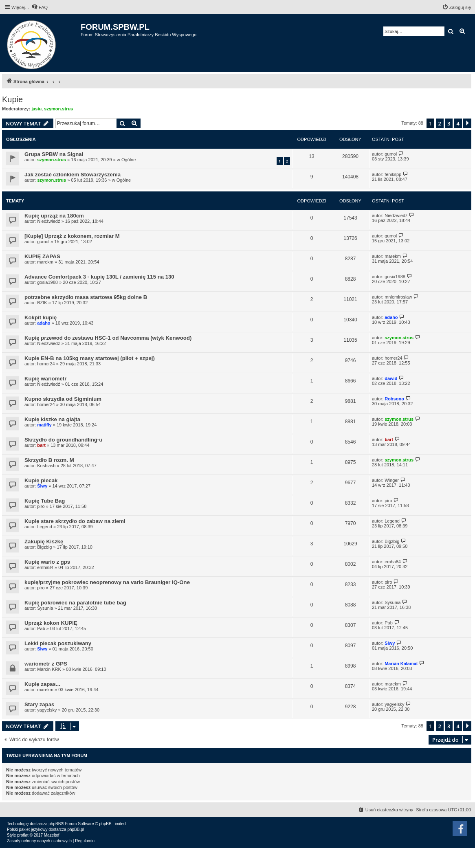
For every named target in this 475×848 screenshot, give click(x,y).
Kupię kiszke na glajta (52, 419)
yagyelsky (47, 709)
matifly (44, 424)
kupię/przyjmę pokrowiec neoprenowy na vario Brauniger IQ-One (107, 582)
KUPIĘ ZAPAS (42, 256)
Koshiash (46, 465)
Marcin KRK (49, 669)
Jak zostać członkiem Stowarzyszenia (72, 174)
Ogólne (128, 159)
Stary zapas (39, 704)
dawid (391, 378)
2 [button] (439, 123)
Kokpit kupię (40, 317)
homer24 (46, 363)
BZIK (42, 302)
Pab (41, 628)
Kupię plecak (40, 480)
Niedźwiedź (48, 221)
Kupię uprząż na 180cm (54, 216)
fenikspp (393, 174)
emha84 (45, 567)
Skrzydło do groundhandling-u (63, 440)
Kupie (12, 99)
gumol (391, 154)
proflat (23, 835)
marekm (45, 261)
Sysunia (45, 608)
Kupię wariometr (45, 379)
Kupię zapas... (42, 684)
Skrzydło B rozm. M (49, 460)
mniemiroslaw (398, 296)
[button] (467, 123)
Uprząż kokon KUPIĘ (50, 623)
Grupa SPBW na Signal (53, 154)
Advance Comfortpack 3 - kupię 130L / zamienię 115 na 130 (99, 277)
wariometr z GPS (45, 664)
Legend (44, 526)
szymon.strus (58, 108)
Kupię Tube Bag (44, 501)
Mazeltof (51, 835)
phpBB (54, 824)
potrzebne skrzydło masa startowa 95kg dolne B (85, 297)
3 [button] (448, 123)
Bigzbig (44, 547)
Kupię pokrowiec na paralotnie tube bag (75, 603)
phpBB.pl (75, 829)
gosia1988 (47, 282)
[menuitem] (39, 7)
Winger (392, 480)
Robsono (394, 398)
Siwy (42, 485)
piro (40, 506)
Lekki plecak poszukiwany (57, 643)
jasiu (36, 108)
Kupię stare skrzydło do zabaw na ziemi (74, 521)
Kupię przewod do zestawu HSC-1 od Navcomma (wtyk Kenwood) (107, 338)
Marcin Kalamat (401, 663)
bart (41, 445)
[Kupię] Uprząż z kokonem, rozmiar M (72, 236)
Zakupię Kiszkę (43, 541)
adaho (43, 323)
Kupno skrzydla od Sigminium (62, 399)
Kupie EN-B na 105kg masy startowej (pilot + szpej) (89, 358)
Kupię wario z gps (47, 562)
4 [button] (458, 123)
